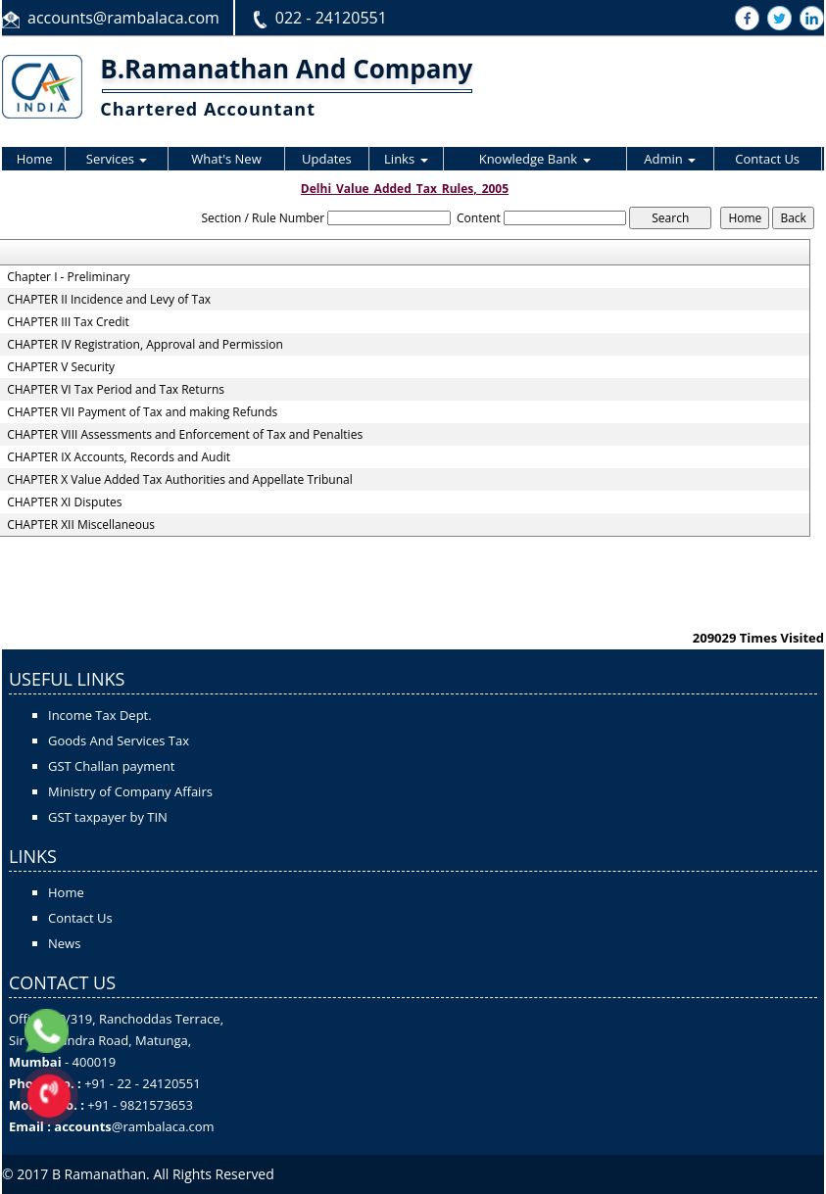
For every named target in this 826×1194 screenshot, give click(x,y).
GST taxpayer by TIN (108, 817)
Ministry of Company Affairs (130, 791)
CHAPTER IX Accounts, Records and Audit (118, 457)
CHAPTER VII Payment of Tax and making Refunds (142, 412)
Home (35, 158)
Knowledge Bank (535, 158)
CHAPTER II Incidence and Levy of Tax (109, 300)
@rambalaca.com (163, 1126)
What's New (226, 158)
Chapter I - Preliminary (68, 277)
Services (117, 158)
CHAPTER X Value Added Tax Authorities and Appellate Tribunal (180, 480)
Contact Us (767, 158)
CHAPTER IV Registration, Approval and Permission (145, 345)
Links (405, 158)
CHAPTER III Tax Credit (68, 322)
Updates (327, 158)
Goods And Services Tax (118, 740)
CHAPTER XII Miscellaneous (81, 525)
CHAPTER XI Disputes (64, 502)
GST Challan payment (111, 766)
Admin (670, 158)
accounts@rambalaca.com (123, 17)
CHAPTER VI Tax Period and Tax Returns (115, 390)
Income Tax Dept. (100, 715)
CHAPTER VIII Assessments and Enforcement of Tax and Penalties (185, 435)
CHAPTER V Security (61, 367)
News (64, 943)
